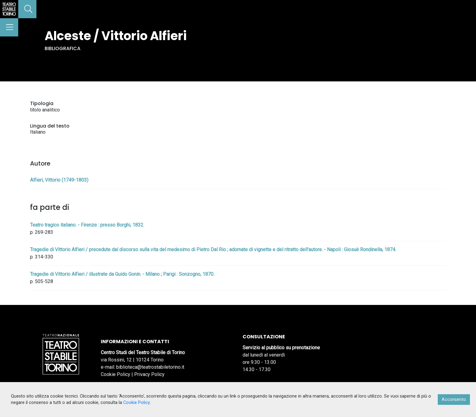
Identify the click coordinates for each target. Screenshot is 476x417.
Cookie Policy (115, 374)
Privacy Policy (149, 374)
